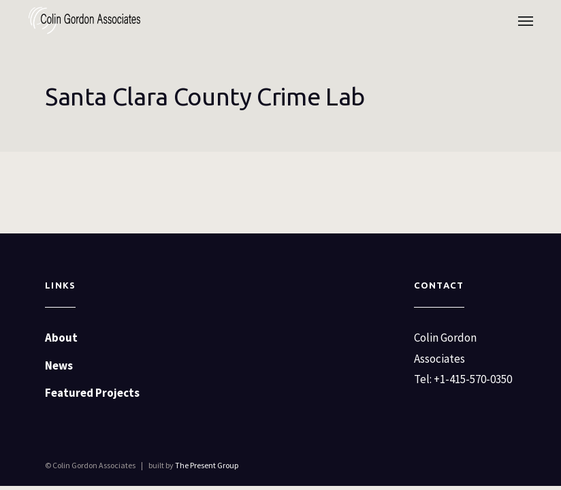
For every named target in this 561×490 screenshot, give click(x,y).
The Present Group (206, 465)
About (61, 337)
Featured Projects (92, 392)
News (59, 365)
